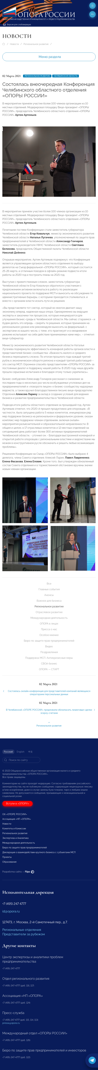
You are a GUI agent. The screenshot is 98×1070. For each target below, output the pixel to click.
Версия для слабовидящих (17, 24)
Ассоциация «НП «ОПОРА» (16, 819)
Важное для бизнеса (49, 600)
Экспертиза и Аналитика (15, 838)
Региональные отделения (21, 930)
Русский (8, 751)
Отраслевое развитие (49, 612)
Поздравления (49, 652)
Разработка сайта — (18, 871)
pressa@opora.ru (11, 1023)
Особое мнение (49, 635)
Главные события (49, 589)
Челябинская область (65, 76)
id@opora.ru (11, 911)
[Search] (21, 760)
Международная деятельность (49, 617)
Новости (14, 44)
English (20, 751)
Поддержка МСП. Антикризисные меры (49, 657)
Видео (49, 646)
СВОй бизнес (49, 663)
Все (49, 583)
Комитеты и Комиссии (14, 828)
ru (92, 14)
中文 (30, 751)
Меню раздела (50, 57)
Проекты (7, 857)
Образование (9, 862)
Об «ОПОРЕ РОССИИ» (14, 814)
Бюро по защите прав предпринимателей (49, 640)
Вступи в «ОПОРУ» (17, 803)
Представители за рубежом (23, 934)
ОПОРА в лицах (49, 623)
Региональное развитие (36, 44)
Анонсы (49, 595)
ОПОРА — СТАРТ (49, 669)
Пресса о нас (49, 629)
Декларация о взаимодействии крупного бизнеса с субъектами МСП (39, 852)
